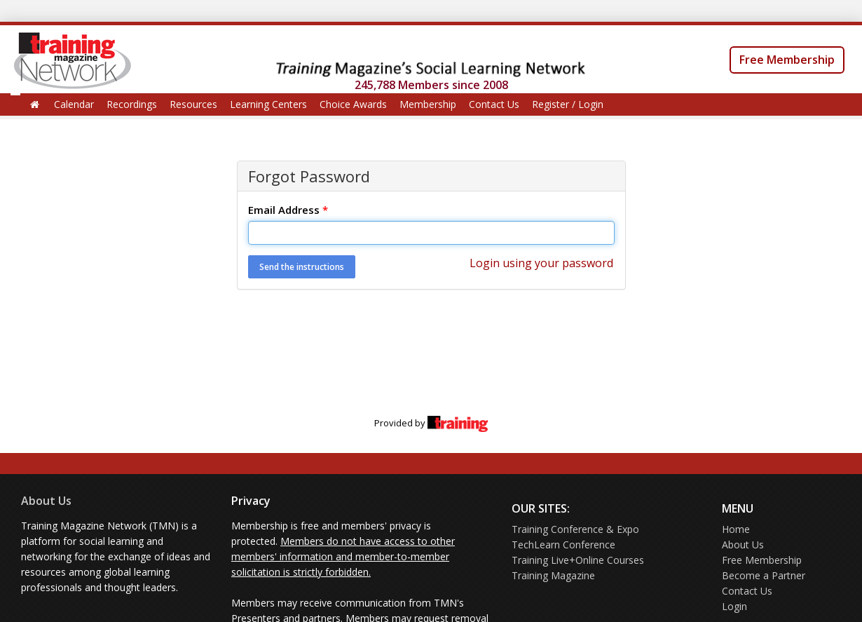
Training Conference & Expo (575, 529)
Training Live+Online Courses (578, 560)
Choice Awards (353, 104)
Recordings (132, 104)
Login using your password (541, 263)
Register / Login (567, 104)
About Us (46, 500)
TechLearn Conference (563, 544)
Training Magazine (553, 575)
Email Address (288, 210)
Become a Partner (763, 575)
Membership (427, 104)
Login (734, 606)
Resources (193, 104)
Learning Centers (268, 104)
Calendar (74, 104)
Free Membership (787, 59)
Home (736, 529)
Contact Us (494, 104)
